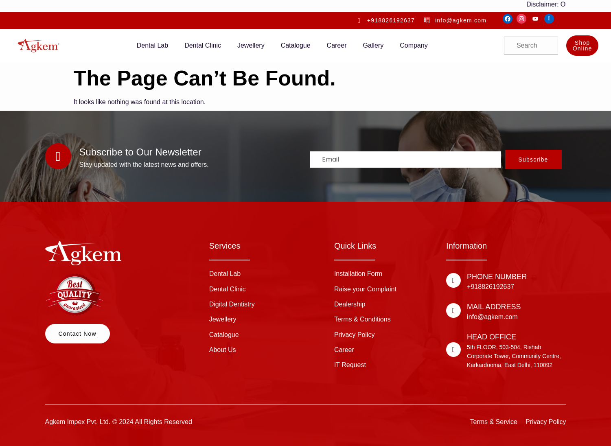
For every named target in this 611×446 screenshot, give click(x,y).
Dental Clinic (202, 45)
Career (337, 45)
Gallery (373, 45)
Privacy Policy (546, 421)
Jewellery (251, 45)
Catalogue (296, 45)
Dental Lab (152, 45)
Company (413, 45)
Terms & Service (493, 421)
